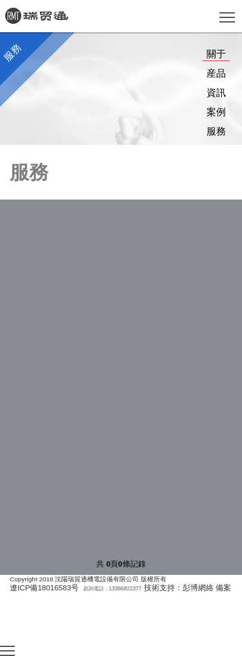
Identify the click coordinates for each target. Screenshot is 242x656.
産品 (216, 73)
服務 (216, 131)
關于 (216, 53)
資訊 (216, 92)
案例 (216, 111)
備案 (223, 587)
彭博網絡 (198, 587)
